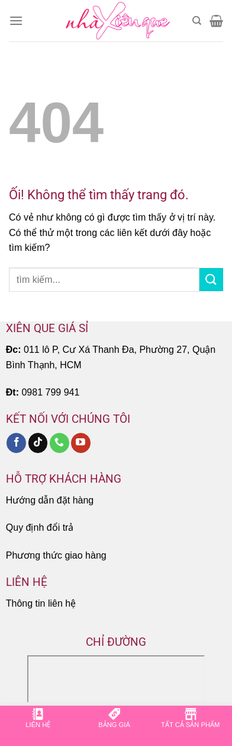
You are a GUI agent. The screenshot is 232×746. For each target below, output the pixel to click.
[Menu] (16, 20)
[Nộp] (211, 279)
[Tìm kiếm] (196, 20)
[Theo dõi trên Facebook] (16, 443)
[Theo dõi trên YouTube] (81, 443)
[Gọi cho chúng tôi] (59, 443)
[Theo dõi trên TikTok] (38, 443)
